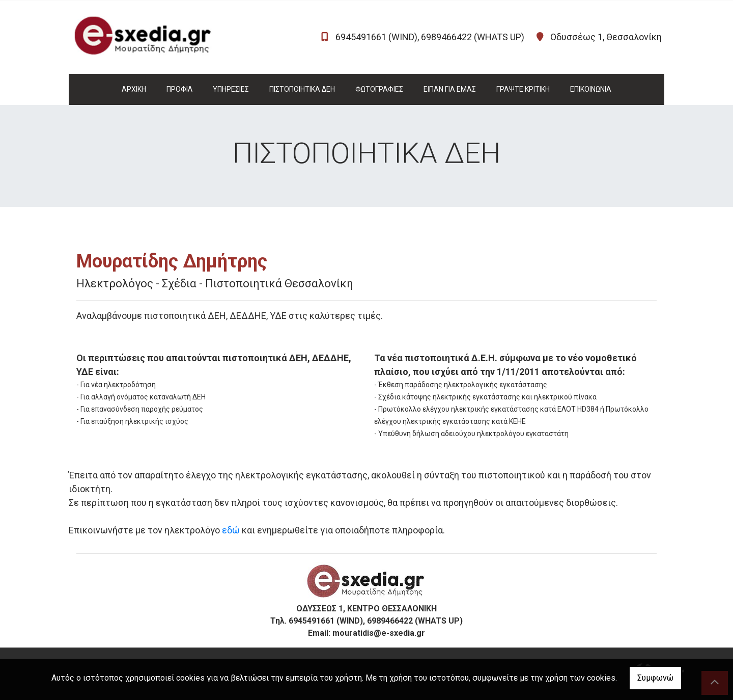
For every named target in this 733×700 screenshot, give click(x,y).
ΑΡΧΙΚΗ (134, 89)
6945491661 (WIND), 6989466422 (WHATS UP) (429, 37)
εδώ (231, 530)
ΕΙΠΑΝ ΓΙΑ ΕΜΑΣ (450, 89)
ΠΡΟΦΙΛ (179, 89)
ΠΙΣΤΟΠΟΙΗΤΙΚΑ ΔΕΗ (302, 89)
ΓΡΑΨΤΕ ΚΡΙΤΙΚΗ (523, 89)
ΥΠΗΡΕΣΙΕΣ (231, 89)
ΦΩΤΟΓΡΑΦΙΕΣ (379, 89)
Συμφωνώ (655, 678)
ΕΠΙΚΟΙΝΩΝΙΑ (590, 89)
